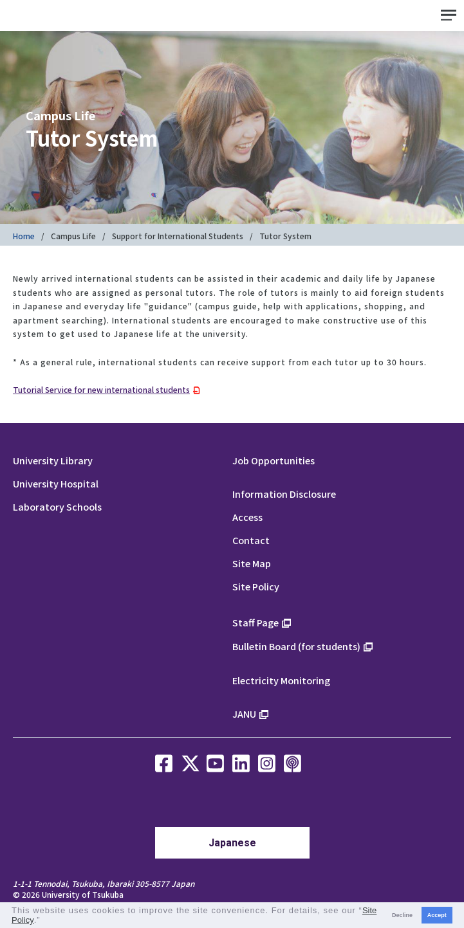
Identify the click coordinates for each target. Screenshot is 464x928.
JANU (244, 713)
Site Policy (255, 586)
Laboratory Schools (57, 506)
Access (247, 516)
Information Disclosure (284, 493)
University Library (53, 460)
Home (24, 235)
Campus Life (73, 235)
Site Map (251, 563)
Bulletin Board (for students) (296, 646)
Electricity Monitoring (281, 680)
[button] (44, 921)
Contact (251, 540)
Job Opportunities (273, 460)
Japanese (232, 843)
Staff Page (255, 622)
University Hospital (55, 483)
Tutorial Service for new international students (101, 389)
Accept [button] (437, 915)
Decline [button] (402, 915)
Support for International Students (177, 235)
